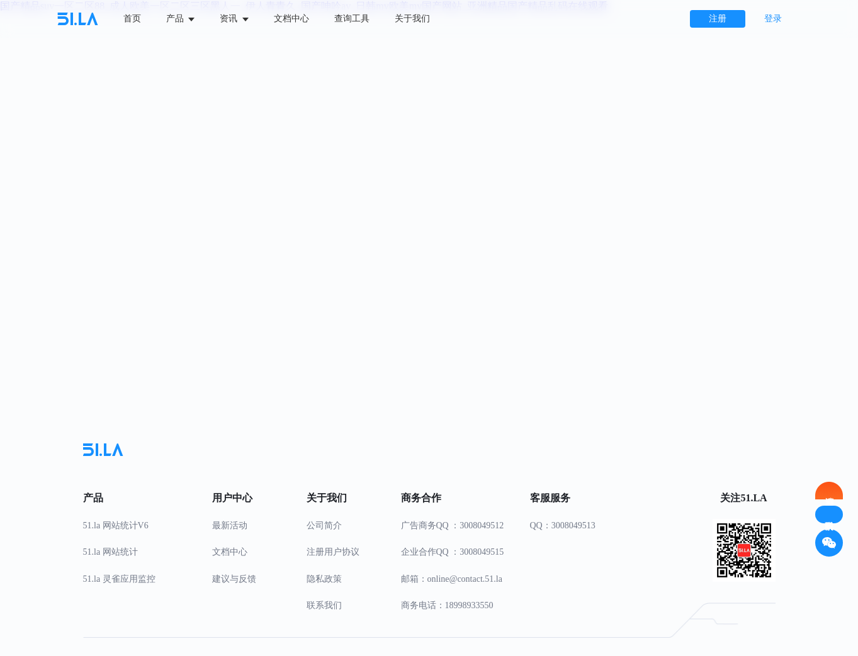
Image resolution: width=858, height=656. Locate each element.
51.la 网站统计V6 (116, 525)
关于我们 (412, 18)
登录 (773, 18)
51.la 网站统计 (110, 552)
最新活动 (229, 525)
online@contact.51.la (464, 579)
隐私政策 (324, 579)
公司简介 (324, 525)
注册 (717, 18)
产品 (180, 18)
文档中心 (291, 18)
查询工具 (352, 18)
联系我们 (324, 605)
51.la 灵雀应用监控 (119, 579)
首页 (132, 18)
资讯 (234, 18)
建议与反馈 (234, 579)
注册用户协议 (333, 552)
